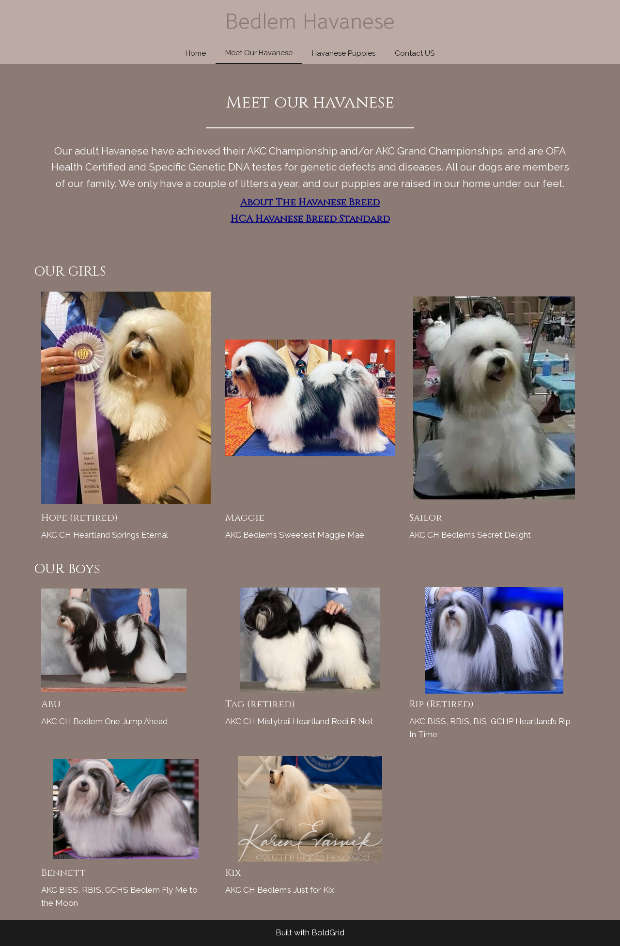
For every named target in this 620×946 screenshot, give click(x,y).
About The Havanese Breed (310, 202)
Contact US (414, 53)
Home (196, 53)
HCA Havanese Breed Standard (310, 218)
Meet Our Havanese (259, 52)
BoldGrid (327, 932)
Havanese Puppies (343, 53)
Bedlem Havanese (310, 21)
